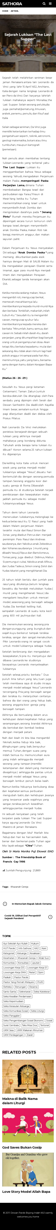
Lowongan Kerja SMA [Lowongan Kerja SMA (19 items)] (14, 972)
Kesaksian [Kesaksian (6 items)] (35, 953)
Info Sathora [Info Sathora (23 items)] (24, 948)
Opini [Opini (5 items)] (40, 972)
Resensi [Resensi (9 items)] (33, 987)
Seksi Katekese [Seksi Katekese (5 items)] (42, 991)
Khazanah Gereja (19, 886)
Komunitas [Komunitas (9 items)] (9, 963)
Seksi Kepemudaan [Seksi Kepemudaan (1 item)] (13, 1001)
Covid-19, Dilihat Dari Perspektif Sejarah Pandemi (25, 917)
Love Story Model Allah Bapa (26, 1192)
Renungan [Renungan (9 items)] (20, 987)
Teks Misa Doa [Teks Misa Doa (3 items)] (29, 1025)
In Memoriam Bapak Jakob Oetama (30, 904)
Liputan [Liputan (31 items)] (36, 963)
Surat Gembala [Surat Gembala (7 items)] (11, 1025)
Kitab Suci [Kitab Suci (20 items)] (44, 958)
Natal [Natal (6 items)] (32, 972)
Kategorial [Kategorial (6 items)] (8, 953)
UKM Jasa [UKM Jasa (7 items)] (8, 1030)
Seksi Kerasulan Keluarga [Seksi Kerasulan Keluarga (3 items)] (16, 1006)
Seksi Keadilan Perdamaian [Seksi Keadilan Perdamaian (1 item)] (17, 996)
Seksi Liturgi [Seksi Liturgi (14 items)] (37, 1011)
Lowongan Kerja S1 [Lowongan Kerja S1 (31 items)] (37, 967)
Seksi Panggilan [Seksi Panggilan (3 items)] (11, 1015)
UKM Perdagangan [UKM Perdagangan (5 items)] (13, 1035)
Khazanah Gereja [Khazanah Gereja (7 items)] (26, 958)
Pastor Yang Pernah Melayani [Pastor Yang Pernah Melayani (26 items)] (18, 982)
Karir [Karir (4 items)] (44, 948)
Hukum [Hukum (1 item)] (35, 943)
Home (5, 11)
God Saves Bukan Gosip (22, 1147)
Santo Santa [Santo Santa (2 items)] (9, 991)
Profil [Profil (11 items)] (40, 982)
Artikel (29, 51)
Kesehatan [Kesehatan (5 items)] (8, 958)
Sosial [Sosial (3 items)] (49, 1020)
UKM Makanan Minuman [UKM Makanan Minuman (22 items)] (30, 1030)
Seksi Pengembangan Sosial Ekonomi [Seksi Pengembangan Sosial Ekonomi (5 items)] (23, 1020)
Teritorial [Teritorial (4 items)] (44, 1025)
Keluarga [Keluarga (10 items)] (21, 953)
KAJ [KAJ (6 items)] (36, 948)
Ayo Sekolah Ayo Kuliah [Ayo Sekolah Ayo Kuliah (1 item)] (15, 943)
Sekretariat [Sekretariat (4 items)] (25, 991)
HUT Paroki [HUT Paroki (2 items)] (9, 948)
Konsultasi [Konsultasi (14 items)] (23, 963)
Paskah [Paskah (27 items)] (7, 977)
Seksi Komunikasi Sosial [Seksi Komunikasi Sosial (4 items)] (15, 1011)
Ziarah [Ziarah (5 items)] (30, 1035)
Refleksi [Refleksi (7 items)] (7, 987)
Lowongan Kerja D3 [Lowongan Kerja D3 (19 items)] (13, 967)
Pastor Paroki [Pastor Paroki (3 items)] (21, 977)
